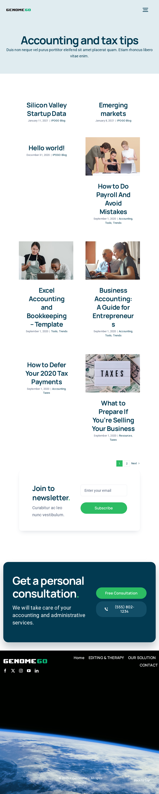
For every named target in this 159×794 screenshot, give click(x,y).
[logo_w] (25, 658)
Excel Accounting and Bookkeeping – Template (46, 307)
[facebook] (5, 670)
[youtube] (29, 670)
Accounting (125, 218)
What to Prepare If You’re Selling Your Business (113, 415)
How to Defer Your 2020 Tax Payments (46, 373)
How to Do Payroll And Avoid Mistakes (113, 199)
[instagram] (21, 670)
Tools (108, 222)
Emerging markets (113, 109)
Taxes (46, 392)
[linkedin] (37, 670)
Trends (117, 222)
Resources (125, 435)
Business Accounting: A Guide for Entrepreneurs (113, 307)
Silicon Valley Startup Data (46, 109)
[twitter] (13, 670)
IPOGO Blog (58, 120)
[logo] (18, 9)
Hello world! (47, 147)
